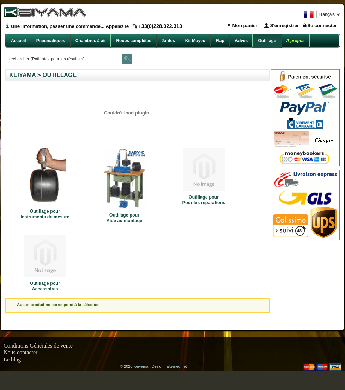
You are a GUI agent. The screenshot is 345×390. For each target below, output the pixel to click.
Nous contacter (20, 352)
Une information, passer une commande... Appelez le (96, 26)
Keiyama (140, 366)
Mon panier (244, 25)
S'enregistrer (284, 25)
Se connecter (322, 25)
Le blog (12, 359)
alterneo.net (177, 366)
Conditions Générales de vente (38, 346)
